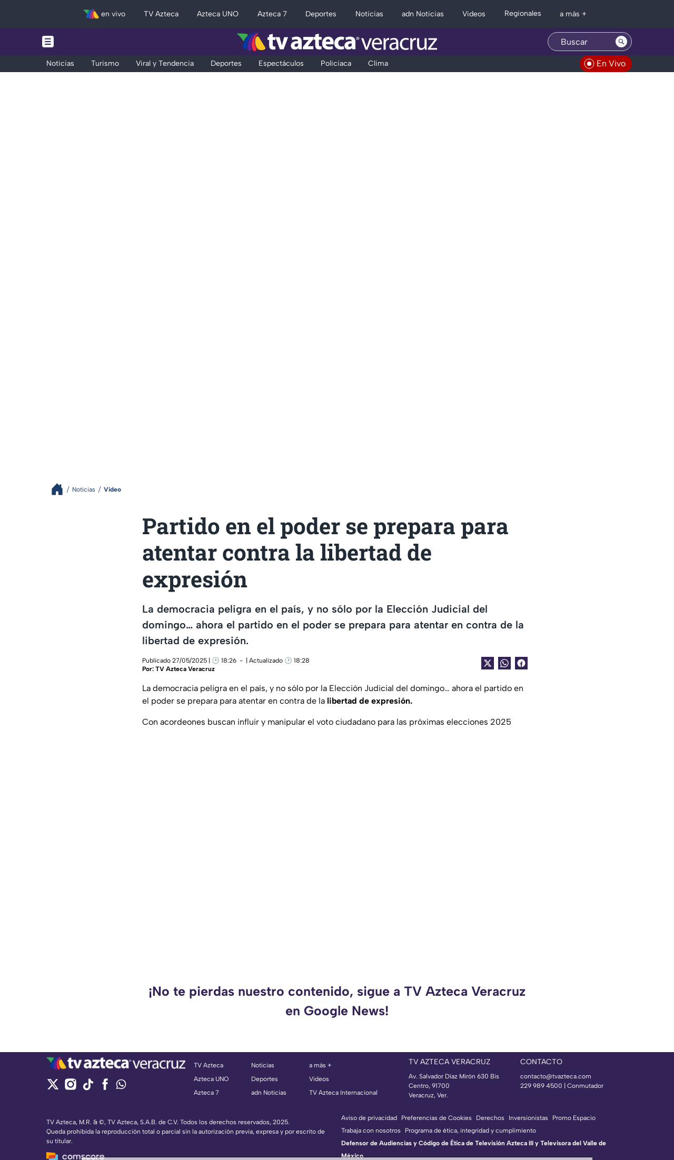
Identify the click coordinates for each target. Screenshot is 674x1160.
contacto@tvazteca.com (555, 1076)
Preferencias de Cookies (436, 1118)
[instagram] (70, 1088)
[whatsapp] (121, 1087)
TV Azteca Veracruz (185, 669)
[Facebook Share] (521, 663)
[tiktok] (87, 1088)
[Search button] (621, 41)
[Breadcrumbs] (61, 489)
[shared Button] (504, 663)
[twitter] (53, 1088)
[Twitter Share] (487, 663)
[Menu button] (84, 41)
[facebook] (105, 1088)
